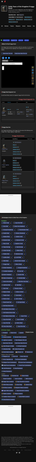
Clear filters (11, 60)
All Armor (26, 40)
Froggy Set (21, 14)
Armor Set (21, 40)
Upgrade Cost (14, 40)
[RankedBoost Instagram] (19, 452)
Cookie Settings (27, 441)
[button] (3, 67)
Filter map (5, 60)
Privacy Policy (15, 441)
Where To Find (6, 40)
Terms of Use (22, 441)
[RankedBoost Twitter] (16, 452)
